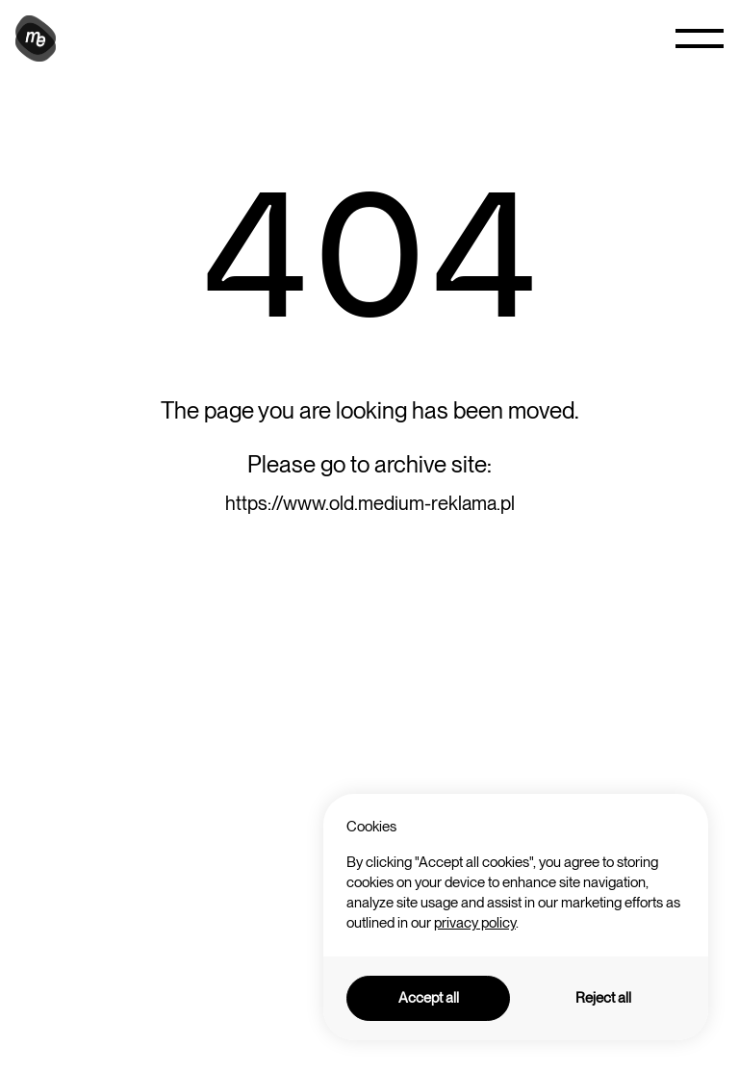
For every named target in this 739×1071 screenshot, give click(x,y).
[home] (38, 38)
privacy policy (475, 922)
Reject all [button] (603, 998)
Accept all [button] (428, 998)
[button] (699, 38)
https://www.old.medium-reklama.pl (370, 503)
